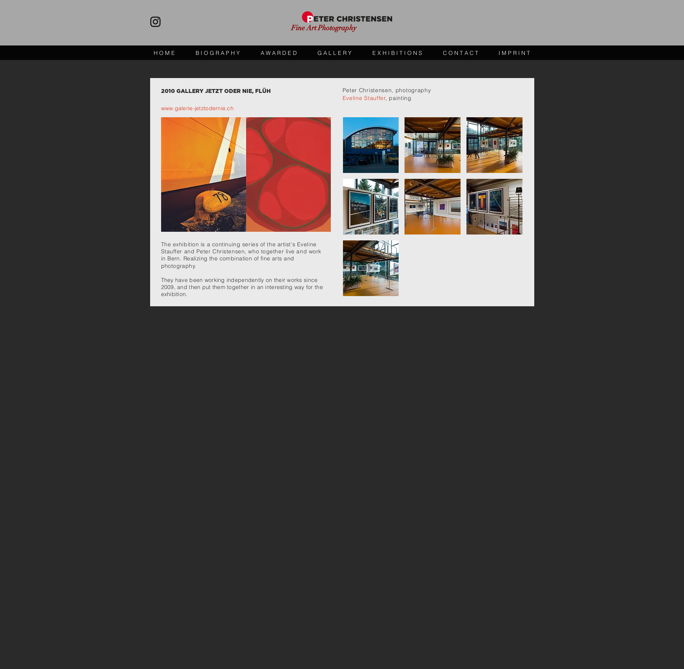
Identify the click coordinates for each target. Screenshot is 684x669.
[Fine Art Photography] (328, 28)
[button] (371, 145)
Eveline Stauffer (364, 98)
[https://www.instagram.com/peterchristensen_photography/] (155, 22)
